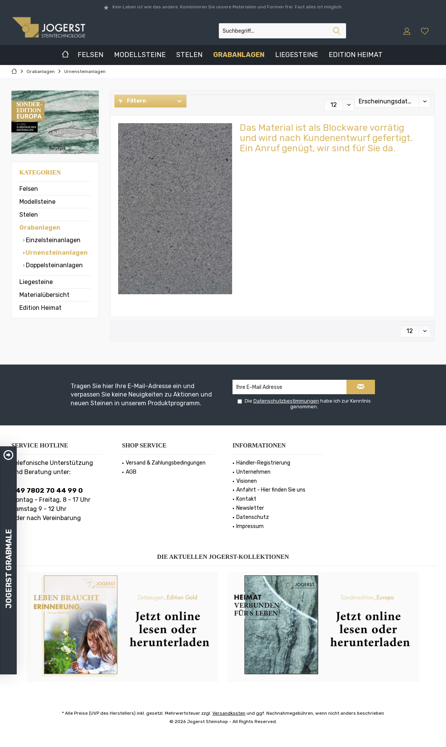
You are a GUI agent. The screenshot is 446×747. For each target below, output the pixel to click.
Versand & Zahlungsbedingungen (166, 463)
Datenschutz (252, 517)
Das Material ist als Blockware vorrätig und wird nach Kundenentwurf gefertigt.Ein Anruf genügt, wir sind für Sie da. (326, 138)
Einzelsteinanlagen (52, 240)
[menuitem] (426, 30)
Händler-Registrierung (263, 463)
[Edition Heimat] (355, 55)
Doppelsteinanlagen (53, 265)
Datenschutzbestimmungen (286, 401)
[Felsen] (90, 55)
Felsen (28, 188)
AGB (131, 472)
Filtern (132, 101)
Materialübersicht (44, 294)
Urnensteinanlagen (56, 252)
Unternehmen (253, 472)
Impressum (250, 526)
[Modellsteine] (140, 55)
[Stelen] (189, 55)
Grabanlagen (39, 227)
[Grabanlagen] (239, 55)
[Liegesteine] (296, 55)
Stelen (28, 214)
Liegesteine (36, 281)
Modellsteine (37, 201)
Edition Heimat (40, 307)
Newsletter (250, 508)
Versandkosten (228, 713)
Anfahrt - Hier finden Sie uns (270, 490)
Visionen (246, 481)
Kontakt (246, 499)
